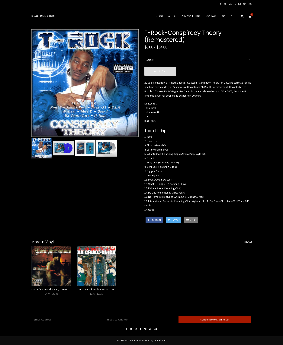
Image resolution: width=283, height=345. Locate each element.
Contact (211, 16)
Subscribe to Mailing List (214, 319)
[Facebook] (154, 220)
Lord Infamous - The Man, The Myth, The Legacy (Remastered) (65, 289)
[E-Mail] (191, 220)
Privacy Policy (191, 16)
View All (248, 242)
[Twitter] (174, 220)
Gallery (227, 16)
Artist (172, 16)
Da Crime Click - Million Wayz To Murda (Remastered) (105, 289)
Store (159, 16)
